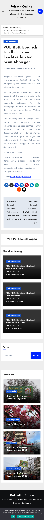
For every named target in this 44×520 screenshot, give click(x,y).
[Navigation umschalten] (3, 11)
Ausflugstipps (13, 420)
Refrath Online (21, 6)
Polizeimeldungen (14, 69)
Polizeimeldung (10, 42)
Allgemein (11, 391)
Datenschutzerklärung (25, 516)
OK (13, 516)
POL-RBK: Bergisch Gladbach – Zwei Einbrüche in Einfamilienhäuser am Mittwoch (21, 268)
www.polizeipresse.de (20, 176)
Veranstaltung (13, 469)
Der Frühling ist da (15, 424)
